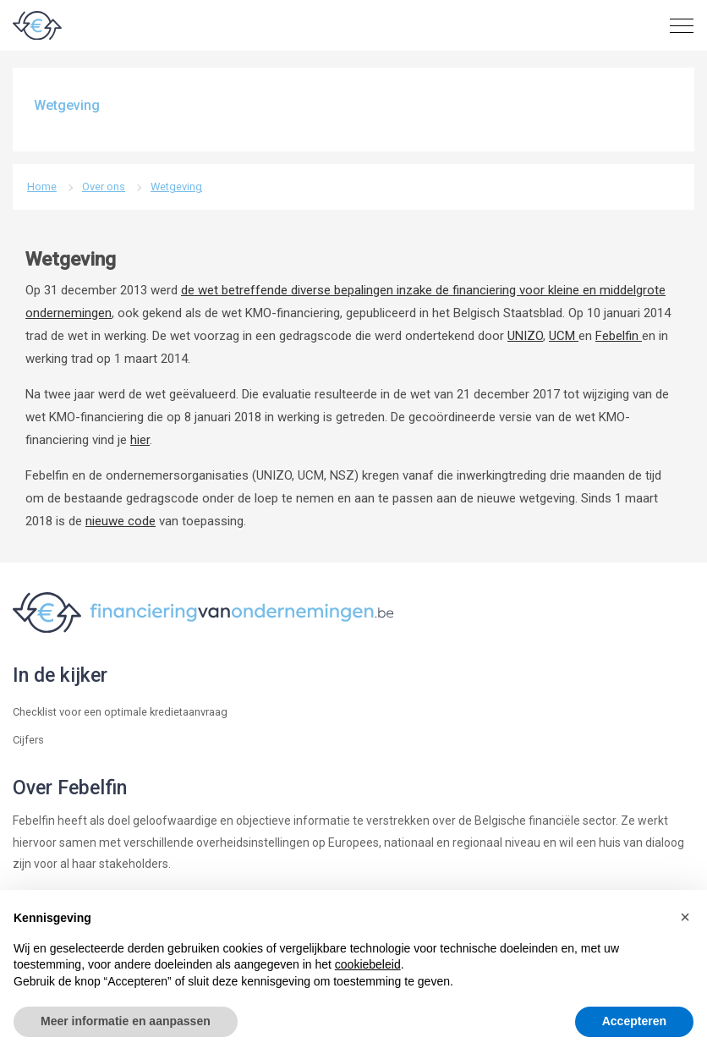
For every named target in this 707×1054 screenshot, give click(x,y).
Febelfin (618, 335)
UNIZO (525, 335)
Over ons (103, 186)
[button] (685, 916)
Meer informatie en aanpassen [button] (126, 1021)
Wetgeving (176, 186)
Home (42, 186)
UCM (563, 335)
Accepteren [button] (634, 1021)
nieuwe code (120, 521)
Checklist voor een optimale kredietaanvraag (120, 711)
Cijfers (28, 739)
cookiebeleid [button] (368, 964)
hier (140, 439)
